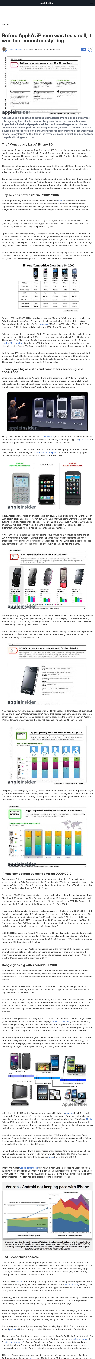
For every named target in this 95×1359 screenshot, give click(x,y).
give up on (84, 439)
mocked (19, 1281)
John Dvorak (48, 436)
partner (12, 1329)
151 (84, 50)
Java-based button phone (46, 452)
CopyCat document (61, 1021)
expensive (43, 324)
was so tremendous (28, 1168)
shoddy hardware (79, 1339)
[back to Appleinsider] (47, 4)
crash (51, 1157)
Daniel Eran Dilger (15, 49)
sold (60, 200)
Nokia (89, 1119)
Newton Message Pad (12, 343)
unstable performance (13, 1342)
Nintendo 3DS (71, 1284)
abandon (69, 1113)
